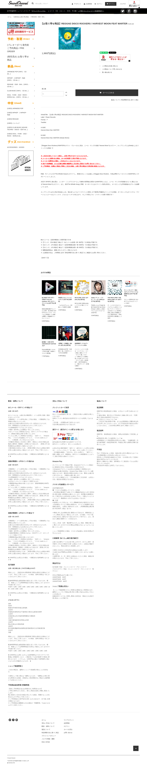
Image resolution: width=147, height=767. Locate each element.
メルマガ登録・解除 (48, 739)
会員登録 (89, 4)
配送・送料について (48, 726)
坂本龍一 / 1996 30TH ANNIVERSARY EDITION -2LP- (49, 343)
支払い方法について (48, 723)
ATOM (48, 742)
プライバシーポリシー (49, 736)
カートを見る (68, 729)
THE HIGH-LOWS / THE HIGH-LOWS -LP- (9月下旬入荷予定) (114, 299)
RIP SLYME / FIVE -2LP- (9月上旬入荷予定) (81, 298)
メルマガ (123, 4)
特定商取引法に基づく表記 (129, 100)
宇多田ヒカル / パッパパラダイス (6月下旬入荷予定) (65, 299)
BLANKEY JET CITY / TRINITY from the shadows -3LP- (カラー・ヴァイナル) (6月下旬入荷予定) (49, 301)
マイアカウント (69, 720)
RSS (43, 742)
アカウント (77, 4)
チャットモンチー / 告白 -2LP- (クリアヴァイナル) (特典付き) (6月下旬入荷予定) (131, 292)
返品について (115, 100)
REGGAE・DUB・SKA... (38, 17)
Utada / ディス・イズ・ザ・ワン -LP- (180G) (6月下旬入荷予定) (97, 299)
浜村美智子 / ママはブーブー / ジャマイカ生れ (81, 344)
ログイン (99, 4)
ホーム (9, 17)
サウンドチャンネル (38, 11)
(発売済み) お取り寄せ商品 (21, 17)
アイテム (110, 4)
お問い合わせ (68, 732)
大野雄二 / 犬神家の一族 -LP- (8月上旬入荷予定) (65, 344)
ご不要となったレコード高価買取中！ (91, 11)
